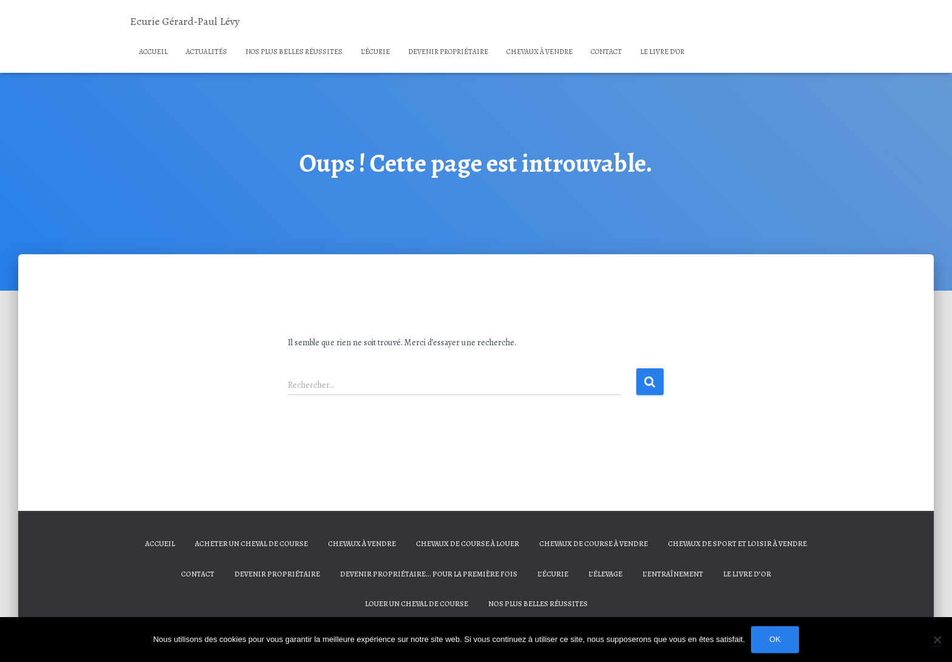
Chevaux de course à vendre (593, 544)
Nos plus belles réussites (293, 51)
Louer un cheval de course (416, 604)
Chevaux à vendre (539, 51)
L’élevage (605, 574)
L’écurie (375, 51)
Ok (775, 639)
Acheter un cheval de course (251, 544)
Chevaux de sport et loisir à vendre (737, 544)
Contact (606, 51)
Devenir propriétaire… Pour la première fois (428, 574)
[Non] (937, 639)
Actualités (206, 51)
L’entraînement (672, 574)
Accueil (153, 51)
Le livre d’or (662, 51)
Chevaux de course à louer (467, 544)
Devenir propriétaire (448, 51)
